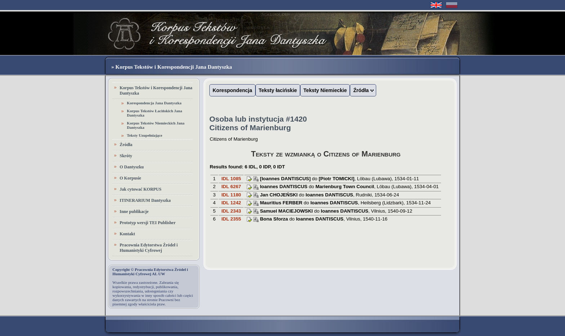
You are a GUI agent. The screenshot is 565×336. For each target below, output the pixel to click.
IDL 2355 (231, 219)
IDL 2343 (231, 211)
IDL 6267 (231, 186)
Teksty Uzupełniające (144, 135)
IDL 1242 (231, 202)
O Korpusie (130, 178)
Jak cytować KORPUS (140, 189)
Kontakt (127, 233)
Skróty (126, 155)
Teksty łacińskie (278, 90)
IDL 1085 (231, 178)
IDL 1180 (231, 194)
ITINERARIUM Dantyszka (145, 200)
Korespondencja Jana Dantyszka (154, 103)
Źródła (126, 144)
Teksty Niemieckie (325, 90)
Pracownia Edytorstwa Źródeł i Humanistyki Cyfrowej (149, 247)
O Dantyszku (132, 166)
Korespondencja (232, 90)
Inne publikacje (134, 211)
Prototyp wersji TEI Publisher (147, 222)
